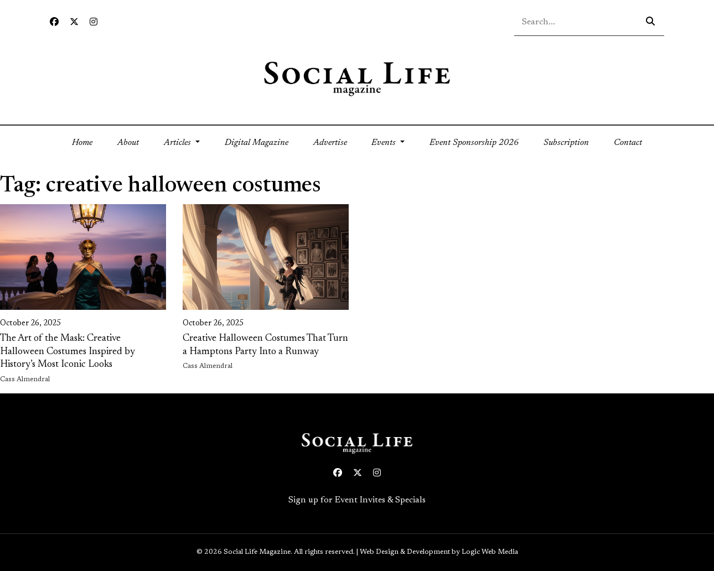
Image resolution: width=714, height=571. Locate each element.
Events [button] (384, 142)
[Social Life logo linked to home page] (357, 78)
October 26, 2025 (30, 324)
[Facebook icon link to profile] (54, 22)
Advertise (330, 142)
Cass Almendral (25, 379)
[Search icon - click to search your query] (650, 22)
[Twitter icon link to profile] (74, 22)
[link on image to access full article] (83, 257)
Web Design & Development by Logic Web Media (439, 552)
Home (88, 141)
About (128, 142)
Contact (628, 142)
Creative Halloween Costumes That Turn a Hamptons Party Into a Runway (265, 345)
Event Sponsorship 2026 (474, 142)
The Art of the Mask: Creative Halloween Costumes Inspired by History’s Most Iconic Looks (67, 352)
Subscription (566, 142)
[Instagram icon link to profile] (93, 22)
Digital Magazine (256, 142)
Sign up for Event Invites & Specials (357, 500)
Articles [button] (178, 142)
